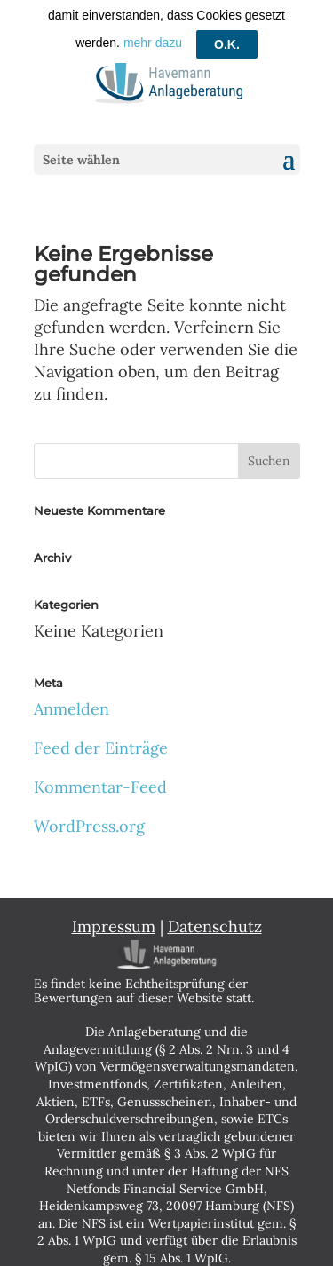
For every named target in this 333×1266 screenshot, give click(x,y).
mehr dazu (152, 21)
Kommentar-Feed (100, 781)
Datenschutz (215, 920)
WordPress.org (89, 820)
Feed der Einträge (101, 741)
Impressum (113, 920)
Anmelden (71, 702)
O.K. (227, 22)
